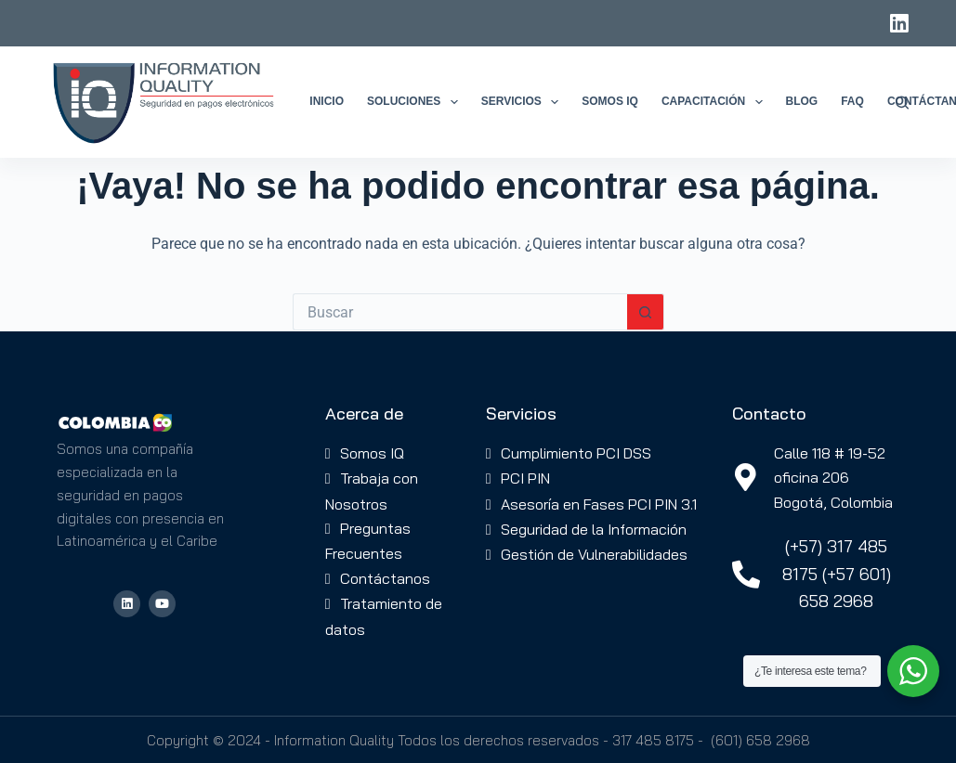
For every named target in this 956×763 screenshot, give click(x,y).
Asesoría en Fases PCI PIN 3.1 (599, 504)
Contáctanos (385, 578)
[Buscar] (902, 103)
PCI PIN (525, 478)
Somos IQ (610, 101)
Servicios (524, 102)
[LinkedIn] (899, 23)
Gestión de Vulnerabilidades (594, 554)
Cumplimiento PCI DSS (576, 453)
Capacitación (715, 102)
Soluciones (416, 102)
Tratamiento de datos (383, 616)
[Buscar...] (460, 311)
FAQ (852, 101)
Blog (802, 101)
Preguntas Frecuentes (368, 541)
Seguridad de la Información (594, 529)
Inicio (326, 101)
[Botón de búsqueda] (645, 311)
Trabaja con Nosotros (371, 490)
